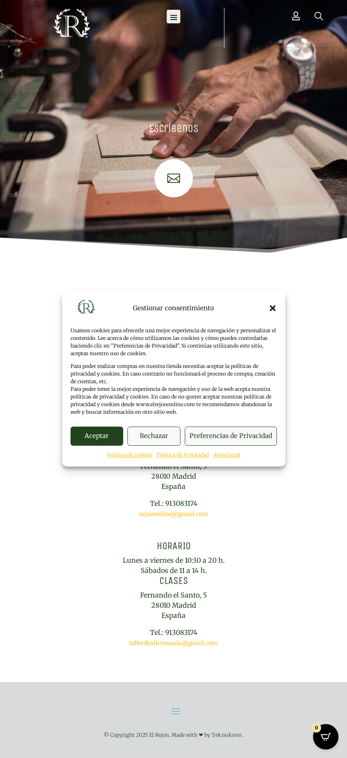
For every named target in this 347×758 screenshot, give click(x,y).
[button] (272, 308)
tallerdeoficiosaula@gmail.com (173, 643)
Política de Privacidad (183, 455)
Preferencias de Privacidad (230, 436)
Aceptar (97, 436)
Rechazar (154, 436)
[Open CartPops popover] (326, 737)
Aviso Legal (226, 455)
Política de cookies (129, 455)
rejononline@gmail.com (173, 514)
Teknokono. (227, 735)
